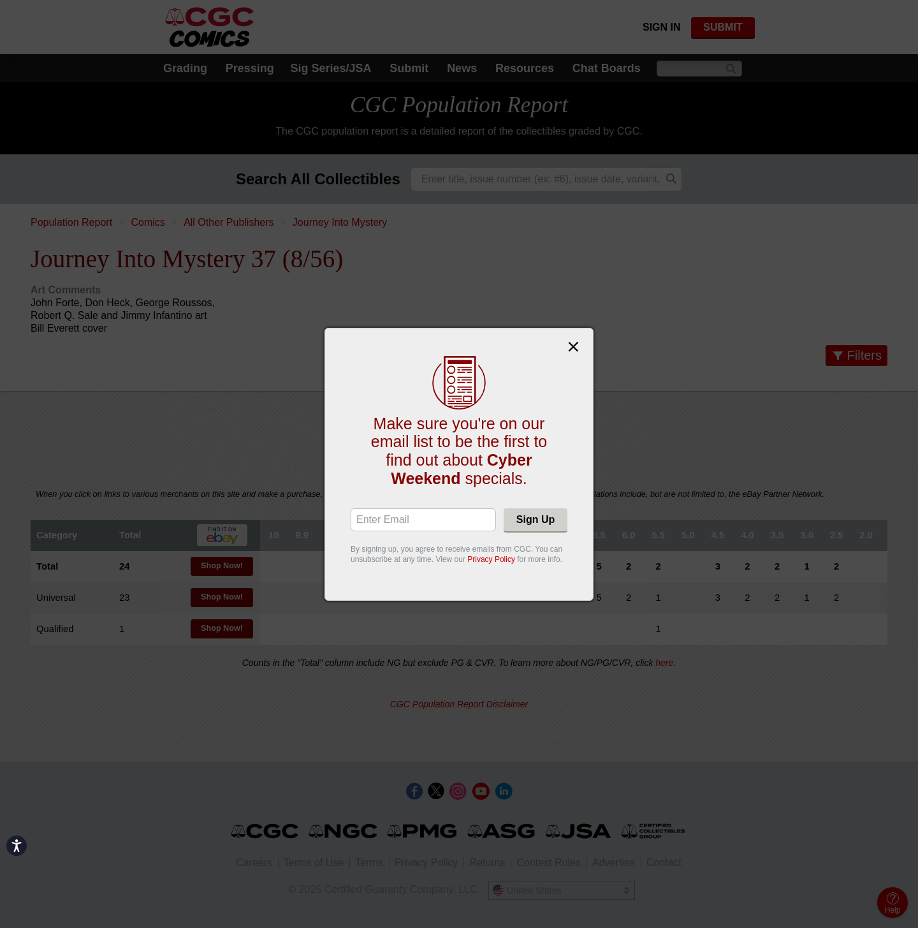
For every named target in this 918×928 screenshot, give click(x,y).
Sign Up (535, 519)
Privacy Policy (491, 559)
